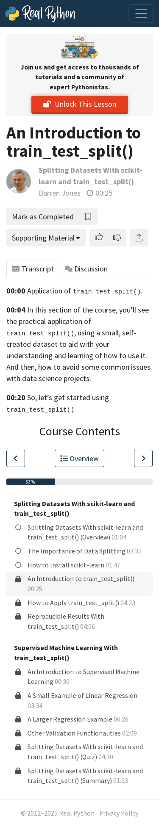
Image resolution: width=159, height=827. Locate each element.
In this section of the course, (72, 310)
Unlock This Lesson (79, 104)
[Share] (139, 237)
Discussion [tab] (86, 269)
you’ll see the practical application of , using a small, (77, 321)
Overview (79, 458)
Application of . (84, 291)
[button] (98, 237)
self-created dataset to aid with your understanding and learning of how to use (72, 344)
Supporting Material (43, 238)
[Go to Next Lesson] (143, 458)
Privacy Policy (118, 813)
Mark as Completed (43, 216)
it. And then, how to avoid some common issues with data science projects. (78, 367)
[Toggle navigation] (141, 13)
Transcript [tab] (33, 269)
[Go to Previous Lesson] (15, 458)
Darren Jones (60, 193)
